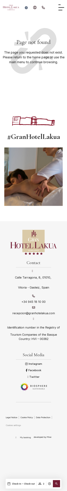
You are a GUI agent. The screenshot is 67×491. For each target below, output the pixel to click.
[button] (56, 483)
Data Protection (43, 417)
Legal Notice (11, 417)
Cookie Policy (26, 417)
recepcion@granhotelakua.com (33, 313)
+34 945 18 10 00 (33, 302)
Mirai (49, 437)
